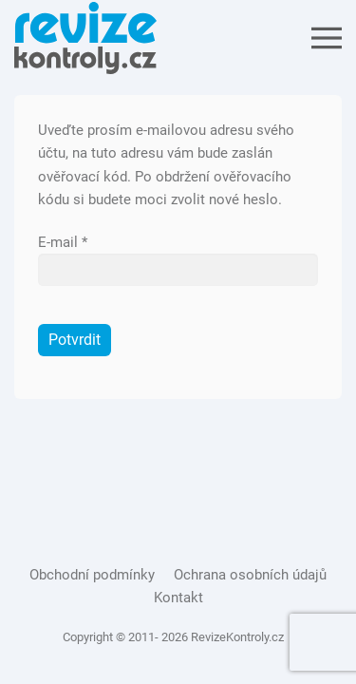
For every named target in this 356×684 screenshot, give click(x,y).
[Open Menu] (326, 38)
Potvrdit (74, 340)
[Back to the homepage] (85, 38)
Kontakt (178, 597)
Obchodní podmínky (92, 574)
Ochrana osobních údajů (250, 574)
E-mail (62, 242)
